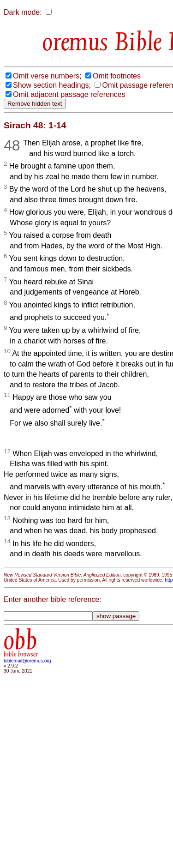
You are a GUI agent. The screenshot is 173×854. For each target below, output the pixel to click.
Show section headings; (52, 85)
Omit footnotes (117, 76)
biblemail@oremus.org (27, 660)
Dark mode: (23, 12)
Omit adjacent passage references (69, 94)
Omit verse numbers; (47, 76)
